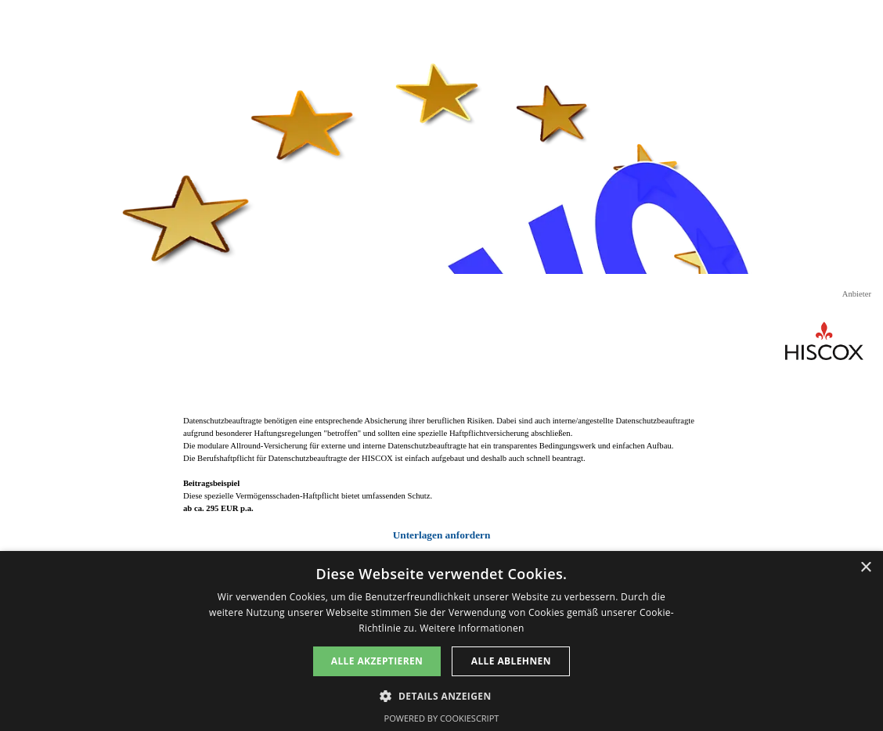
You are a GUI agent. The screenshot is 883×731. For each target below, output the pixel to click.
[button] (441, 694)
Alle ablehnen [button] (511, 661)
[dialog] (441, 641)
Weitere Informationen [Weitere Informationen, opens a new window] (472, 628)
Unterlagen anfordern (442, 535)
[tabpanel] (441, 479)
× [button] (865, 568)
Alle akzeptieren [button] (377, 661)
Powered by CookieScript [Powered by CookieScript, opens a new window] (441, 718)
